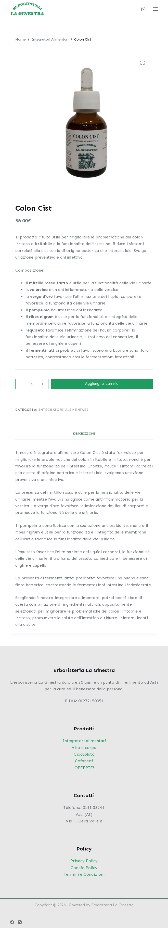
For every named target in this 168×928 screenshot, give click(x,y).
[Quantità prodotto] (31, 384)
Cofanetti (84, 760)
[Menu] (155, 9)
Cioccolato (84, 754)
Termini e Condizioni (84, 874)
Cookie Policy (84, 867)
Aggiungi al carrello (102, 383)
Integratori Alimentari (63, 410)
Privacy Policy (84, 860)
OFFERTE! (84, 767)
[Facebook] (12, 922)
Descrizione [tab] (84, 433)
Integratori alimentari (84, 740)
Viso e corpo (84, 747)
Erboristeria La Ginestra (112, 905)
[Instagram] (20, 922)
